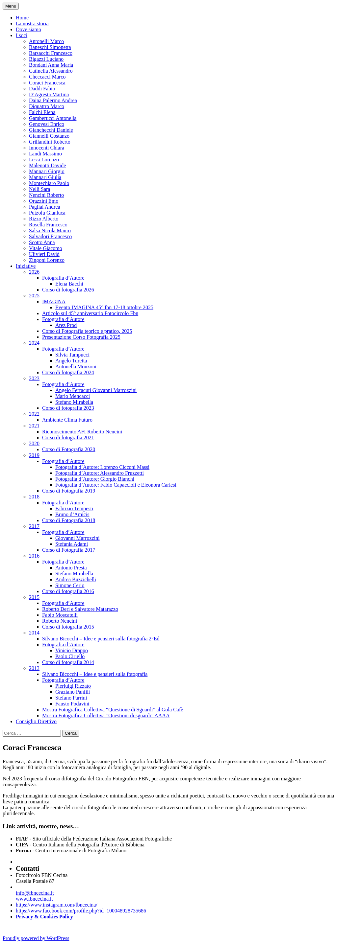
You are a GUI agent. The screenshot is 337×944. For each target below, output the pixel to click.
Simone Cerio (69, 585)
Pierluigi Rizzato (73, 686)
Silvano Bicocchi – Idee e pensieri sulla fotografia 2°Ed (101, 638)
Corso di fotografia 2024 (68, 372)
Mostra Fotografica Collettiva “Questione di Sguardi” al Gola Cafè (112, 709)
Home (22, 17)
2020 (34, 443)
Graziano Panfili (72, 692)
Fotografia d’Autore (63, 278)
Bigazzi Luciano (46, 59)
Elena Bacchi (69, 284)
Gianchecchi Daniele (51, 130)
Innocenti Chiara (46, 147)
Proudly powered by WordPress (36, 938)
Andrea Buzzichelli (75, 579)
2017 (34, 526)
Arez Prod (66, 325)
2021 (34, 425)
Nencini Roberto (46, 195)
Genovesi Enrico (46, 124)
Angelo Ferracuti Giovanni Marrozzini (96, 390)
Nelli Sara (39, 189)
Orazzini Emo (43, 201)
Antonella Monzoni (75, 366)
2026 (34, 272)
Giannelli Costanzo (49, 136)
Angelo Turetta (71, 360)
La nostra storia (32, 23)
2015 (34, 597)
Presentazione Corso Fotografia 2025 (81, 337)
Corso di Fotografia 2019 (68, 491)
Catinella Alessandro (51, 71)
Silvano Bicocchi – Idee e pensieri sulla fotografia (94, 674)
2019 (34, 455)
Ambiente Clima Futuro (67, 420)
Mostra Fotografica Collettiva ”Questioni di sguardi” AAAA (105, 715)
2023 (34, 378)
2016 (34, 556)
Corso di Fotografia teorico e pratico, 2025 (87, 331)
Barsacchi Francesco (50, 53)
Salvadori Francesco (50, 236)
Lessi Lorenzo (44, 159)
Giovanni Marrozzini (77, 538)
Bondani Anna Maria (51, 65)
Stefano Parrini (71, 698)
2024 (34, 343)
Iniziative (26, 266)
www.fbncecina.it (34, 899)
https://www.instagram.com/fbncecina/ (56, 905)
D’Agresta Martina (49, 94)
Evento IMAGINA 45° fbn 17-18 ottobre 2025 (104, 307)
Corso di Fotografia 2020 (68, 449)
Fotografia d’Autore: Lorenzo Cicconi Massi (102, 467)
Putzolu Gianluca (47, 213)
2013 (34, 668)
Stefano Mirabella (74, 402)
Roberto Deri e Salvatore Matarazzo (80, 609)
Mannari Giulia (45, 177)
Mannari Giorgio (47, 171)
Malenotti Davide (47, 165)
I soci (21, 35)
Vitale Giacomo (45, 248)
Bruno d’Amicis (72, 514)
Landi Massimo (45, 153)
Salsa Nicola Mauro (50, 230)
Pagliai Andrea (44, 207)
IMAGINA (53, 301)
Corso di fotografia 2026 (68, 289)
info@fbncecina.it (35, 893)
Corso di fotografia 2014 (68, 662)
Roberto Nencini (59, 621)
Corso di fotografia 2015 (68, 627)
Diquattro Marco (46, 106)
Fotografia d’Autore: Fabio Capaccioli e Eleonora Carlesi (115, 485)
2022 (34, 414)
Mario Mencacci (72, 396)
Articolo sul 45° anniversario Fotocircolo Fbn (90, 313)
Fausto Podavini (72, 703)
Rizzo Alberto (43, 218)
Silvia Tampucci (72, 354)
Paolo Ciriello (70, 656)
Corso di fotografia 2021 (68, 437)
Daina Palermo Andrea (53, 100)
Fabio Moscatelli (60, 615)
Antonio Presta (71, 567)
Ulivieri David (44, 254)
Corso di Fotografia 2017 (68, 550)
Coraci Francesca (47, 82)
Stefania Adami (71, 544)
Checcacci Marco (47, 77)
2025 (34, 295)
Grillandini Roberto (49, 142)
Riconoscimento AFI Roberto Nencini (82, 431)
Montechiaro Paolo (49, 183)
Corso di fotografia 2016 (68, 591)
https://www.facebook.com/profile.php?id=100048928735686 (81, 910)
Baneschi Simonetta (50, 47)
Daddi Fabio (42, 88)
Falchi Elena (42, 112)
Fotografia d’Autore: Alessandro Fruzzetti (99, 473)
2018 (34, 496)
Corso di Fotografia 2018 (68, 520)
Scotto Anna (42, 242)
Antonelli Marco (46, 41)
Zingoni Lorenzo (47, 260)
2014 (34, 632)
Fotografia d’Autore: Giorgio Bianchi (94, 479)
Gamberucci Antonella (52, 118)
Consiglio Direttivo (36, 721)
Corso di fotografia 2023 (68, 408)
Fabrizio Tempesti (74, 508)
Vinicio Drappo (71, 650)
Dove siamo (28, 29)
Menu (10, 6)
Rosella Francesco (48, 224)
